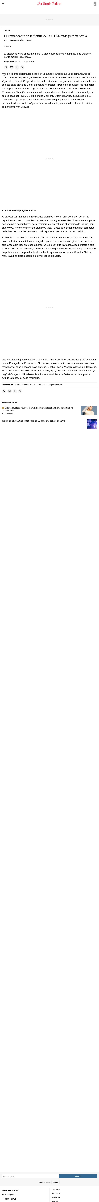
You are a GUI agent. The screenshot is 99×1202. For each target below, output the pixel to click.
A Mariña (56, 1197)
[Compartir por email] (11, 67)
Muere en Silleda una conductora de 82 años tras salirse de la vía (33, 420)
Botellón (18, 385)
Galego (55, 1182)
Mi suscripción (8, 1194)
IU (34, 385)
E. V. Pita (7, 46)
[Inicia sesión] (94, 3)
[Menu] (3, 3)
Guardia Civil (27, 385)
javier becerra (8, 413)
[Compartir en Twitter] (22, 67)
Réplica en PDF (9, 1199)
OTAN (39, 385)
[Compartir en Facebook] (17, 67)
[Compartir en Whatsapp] (6, 67)
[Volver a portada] (49, 3)
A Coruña (56, 1193)
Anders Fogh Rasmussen (52, 385)
